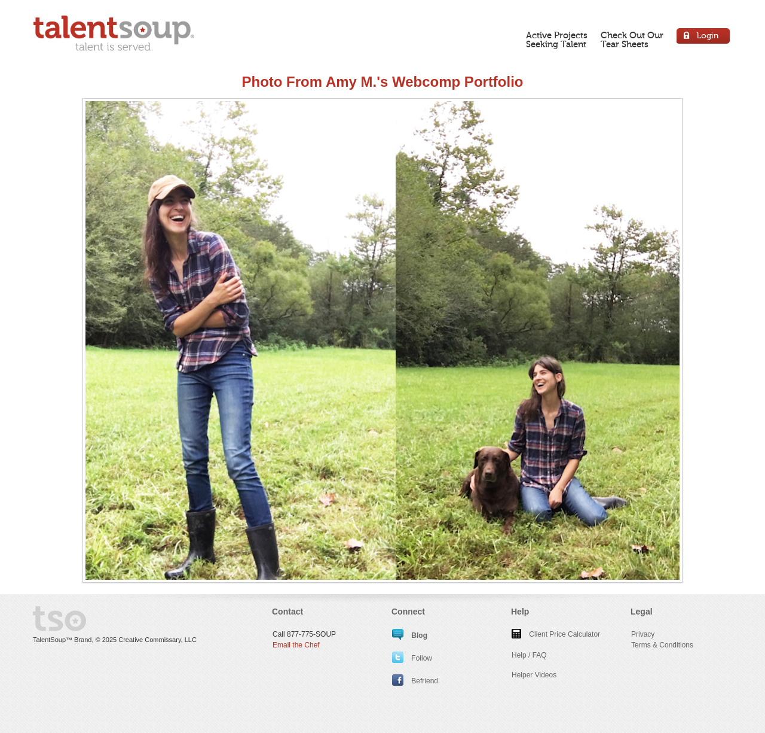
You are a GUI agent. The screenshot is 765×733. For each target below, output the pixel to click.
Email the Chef (296, 645)
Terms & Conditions (662, 645)
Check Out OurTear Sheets (632, 40)
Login (704, 37)
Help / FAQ (529, 655)
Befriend (415, 681)
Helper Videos (534, 675)
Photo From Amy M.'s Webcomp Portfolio (382, 82)
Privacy (642, 634)
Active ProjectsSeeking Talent (556, 40)
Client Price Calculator (556, 634)
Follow (412, 658)
